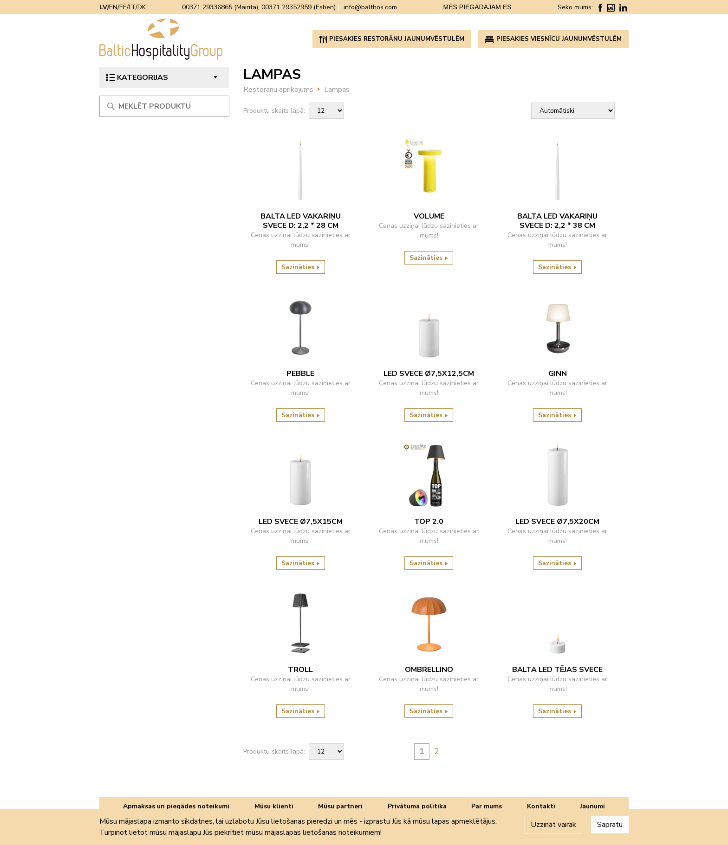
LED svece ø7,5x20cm (557, 521)
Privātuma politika (417, 806)
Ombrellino (429, 669)
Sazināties (300, 267)
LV (103, 7)
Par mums (486, 806)
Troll (300, 669)
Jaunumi (592, 806)
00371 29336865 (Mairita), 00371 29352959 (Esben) (259, 7)
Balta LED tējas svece (557, 669)
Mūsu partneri (340, 806)
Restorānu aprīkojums (278, 89)
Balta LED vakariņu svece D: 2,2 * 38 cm (557, 221)
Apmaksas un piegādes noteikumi (176, 806)
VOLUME (429, 216)
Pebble (300, 373)
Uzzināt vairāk (553, 824)
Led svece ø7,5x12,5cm (429, 373)
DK (141, 7)
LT (132, 7)
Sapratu (610, 824)
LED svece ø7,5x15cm (301, 521)
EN (113, 7)
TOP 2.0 (428, 521)
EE (123, 7)
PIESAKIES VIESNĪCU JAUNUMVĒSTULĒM (553, 39)
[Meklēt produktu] (164, 106)
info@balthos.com (370, 7)
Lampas (337, 89)
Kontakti (541, 806)
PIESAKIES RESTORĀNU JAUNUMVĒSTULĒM (391, 39)
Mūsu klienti (273, 806)
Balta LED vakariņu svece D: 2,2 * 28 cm (300, 221)
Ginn (557, 373)
